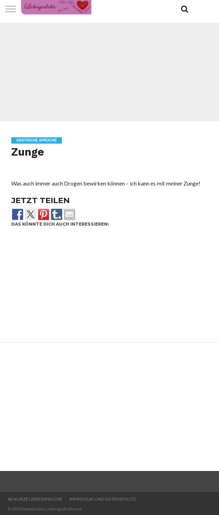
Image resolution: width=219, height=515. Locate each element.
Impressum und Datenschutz (102, 499)
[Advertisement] (109, 72)
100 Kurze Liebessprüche (34, 499)
